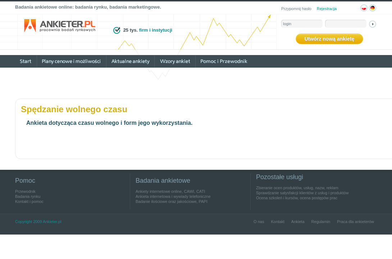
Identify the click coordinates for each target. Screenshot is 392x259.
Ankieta (298, 221)
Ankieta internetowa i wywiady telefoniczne (173, 196)
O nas (259, 221)
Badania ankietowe (163, 180)
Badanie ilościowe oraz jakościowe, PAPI (172, 201)
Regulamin (321, 221)
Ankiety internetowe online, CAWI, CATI (170, 191)
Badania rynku (27, 196)
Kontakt (277, 221)
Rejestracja (327, 8)
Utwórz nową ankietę (329, 39)
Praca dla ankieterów (355, 221)
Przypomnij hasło (296, 8)
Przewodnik (25, 191)
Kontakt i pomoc (29, 201)
